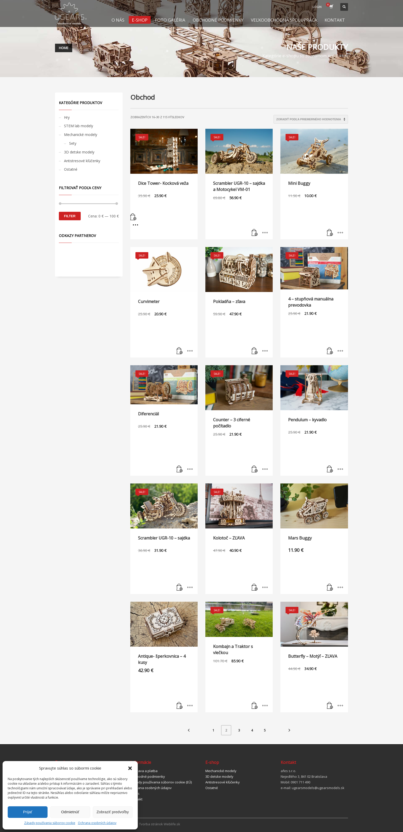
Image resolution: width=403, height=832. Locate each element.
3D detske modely (79, 152)
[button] (130, 768)
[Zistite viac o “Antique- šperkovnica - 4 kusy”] (180, 705)
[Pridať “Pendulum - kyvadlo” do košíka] (330, 469)
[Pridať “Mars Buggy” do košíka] (330, 587)
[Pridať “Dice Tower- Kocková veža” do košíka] (164, 217)
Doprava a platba (144, 771)
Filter (70, 216)
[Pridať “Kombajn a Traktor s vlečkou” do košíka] (255, 705)
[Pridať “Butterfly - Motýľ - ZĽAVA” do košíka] (330, 705)
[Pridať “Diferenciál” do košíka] (180, 469)
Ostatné (70, 169)
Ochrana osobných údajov (97, 823)
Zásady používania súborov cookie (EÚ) (161, 782)
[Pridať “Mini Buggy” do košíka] (330, 232)
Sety (72, 143)
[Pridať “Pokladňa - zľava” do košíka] (255, 351)
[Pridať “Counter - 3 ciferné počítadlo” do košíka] (255, 469)
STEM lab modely (78, 125)
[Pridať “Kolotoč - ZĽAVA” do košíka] (255, 587)
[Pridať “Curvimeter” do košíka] (180, 351)
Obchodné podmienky (147, 776)
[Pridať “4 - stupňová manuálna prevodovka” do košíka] (330, 351)
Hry (67, 117)
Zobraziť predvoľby (112, 812)
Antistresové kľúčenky (82, 160)
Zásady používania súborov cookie (49, 823)
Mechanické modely (80, 134)
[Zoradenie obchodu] (310, 119)
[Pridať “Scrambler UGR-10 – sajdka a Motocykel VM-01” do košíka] (255, 232)
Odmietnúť (70, 812)
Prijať (27, 812)
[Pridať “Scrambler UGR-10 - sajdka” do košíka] (180, 587)
